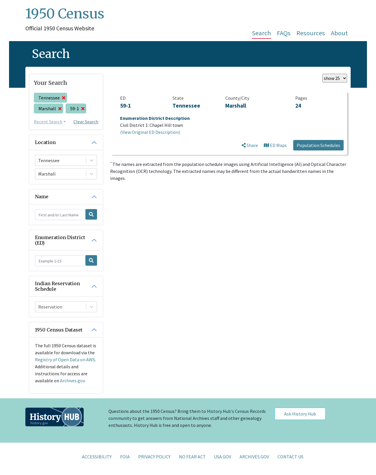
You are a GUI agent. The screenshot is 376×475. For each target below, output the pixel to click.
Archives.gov (72, 380)
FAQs (284, 33)
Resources (310, 33)
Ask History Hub (300, 414)
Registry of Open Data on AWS (65, 359)
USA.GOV (222, 457)
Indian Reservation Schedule (57, 286)
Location (45, 142)
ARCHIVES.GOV (254, 457)
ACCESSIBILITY (97, 457)
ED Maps (275, 145)
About (339, 33)
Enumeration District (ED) (60, 240)
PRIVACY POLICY (154, 457)
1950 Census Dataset (58, 330)
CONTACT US (290, 457)
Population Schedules (318, 145)
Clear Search (85, 122)
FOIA (125, 457)
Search (261, 33)
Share (250, 145)
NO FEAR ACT (192, 457)
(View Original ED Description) (150, 132)
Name (41, 196)
